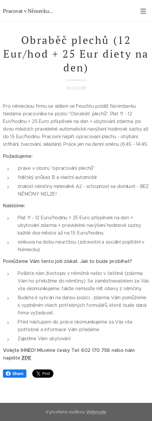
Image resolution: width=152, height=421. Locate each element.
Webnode (96, 412)
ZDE (26, 358)
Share (14, 373)
